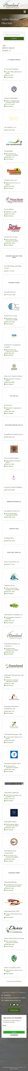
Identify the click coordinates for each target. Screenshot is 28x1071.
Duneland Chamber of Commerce (12, 645)
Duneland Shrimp (10, 882)
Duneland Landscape (11, 792)
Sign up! (14, 1032)
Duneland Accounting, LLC (13, 614)
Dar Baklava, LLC (10, 127)
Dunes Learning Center (12, 967)
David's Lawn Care (10, 180)
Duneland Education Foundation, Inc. (11, 707)
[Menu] (24, 12)
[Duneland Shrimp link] (14, 873)
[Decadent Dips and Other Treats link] (14, 256)
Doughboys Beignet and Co (13, 434)
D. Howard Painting (11, 69)
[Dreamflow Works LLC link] (14, 501)
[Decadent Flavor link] (14, 282)
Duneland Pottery (10, 822)
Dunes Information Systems (14, 938)
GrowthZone (17, 981)
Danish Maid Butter (11, 98)
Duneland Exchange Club (13, 734)
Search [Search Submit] (14, 38)
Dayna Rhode (9, 209)
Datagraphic (8, 151)
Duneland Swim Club (11, 911)
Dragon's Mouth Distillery (13, 487)
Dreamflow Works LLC (12, 511)
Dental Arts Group (10, 316)
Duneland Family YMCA (12, 763)
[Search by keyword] (14, 34)
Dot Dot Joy (8, 405)
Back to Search (8, 48)
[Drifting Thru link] (14, 529)
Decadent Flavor (10, 292)
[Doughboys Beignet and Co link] (14, 425)
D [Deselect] (4, 45)
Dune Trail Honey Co (11, 562)
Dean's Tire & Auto (10, 237)
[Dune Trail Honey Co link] (14, 552)
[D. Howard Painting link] (14, 60)
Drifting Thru (9, 538)
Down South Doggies (11, 458)
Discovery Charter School (13, 376)
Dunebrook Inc (9, 585)
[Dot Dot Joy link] (14, 396)
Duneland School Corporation (10, 852)
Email (4, 1025)
